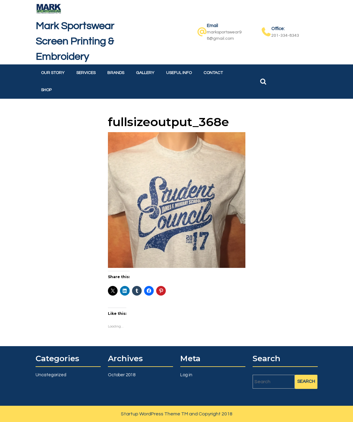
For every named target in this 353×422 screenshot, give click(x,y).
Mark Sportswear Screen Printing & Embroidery (75, 41)
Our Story (53, 73)
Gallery (145, 73)
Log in (186, 375)
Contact (213, 73)
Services (86, 73)
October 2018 (121, 375)
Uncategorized (51, 375)
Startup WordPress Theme (150, 413)
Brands (115, 73)
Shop (46, 90)
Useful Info (179, 73)
